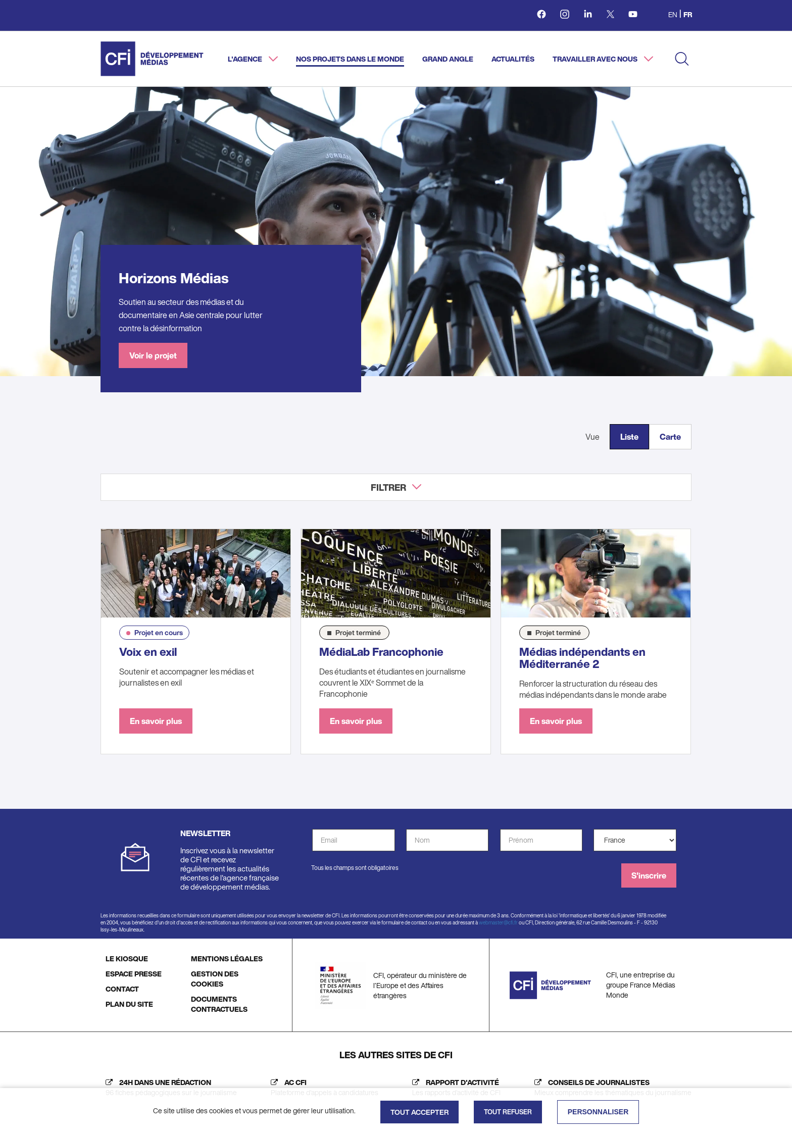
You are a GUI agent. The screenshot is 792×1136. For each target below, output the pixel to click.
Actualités (512, 59)
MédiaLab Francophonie (381, 652)
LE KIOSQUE (127, 958)
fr (687, 14)
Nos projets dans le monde (350, 59)
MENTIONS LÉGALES (227, 958)
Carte (670, 437)
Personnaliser (598, 1112)
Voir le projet (153, 355)
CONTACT (122, 989)
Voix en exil (148, 652)
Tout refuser (508, 1112)
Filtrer (388, 487)
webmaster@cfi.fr (498, 922)
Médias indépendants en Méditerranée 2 (582, 658)
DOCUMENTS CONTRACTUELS (219, 1004)
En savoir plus (156, 721)
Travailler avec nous (596, 59)
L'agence (246, 59)
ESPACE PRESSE (134, 973)
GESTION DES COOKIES (214, 978)
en (672, 14)
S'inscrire (648, 875)
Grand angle (447, 59)
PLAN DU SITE (129, 1004)
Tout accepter (419, 1112)
